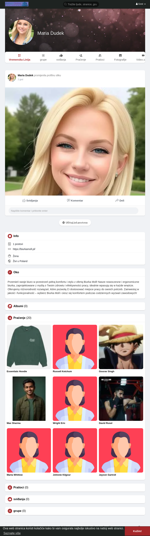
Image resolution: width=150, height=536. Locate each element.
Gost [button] (141, 4)
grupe (17, 511)
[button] (81, 4)
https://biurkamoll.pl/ (24, 249)
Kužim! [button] (137, 531)
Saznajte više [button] (12, 533)
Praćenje (20, 317)
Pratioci (19, 487)
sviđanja (19, 499)
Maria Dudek (50, 33)
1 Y (19, 79)
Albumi (18, 306)
